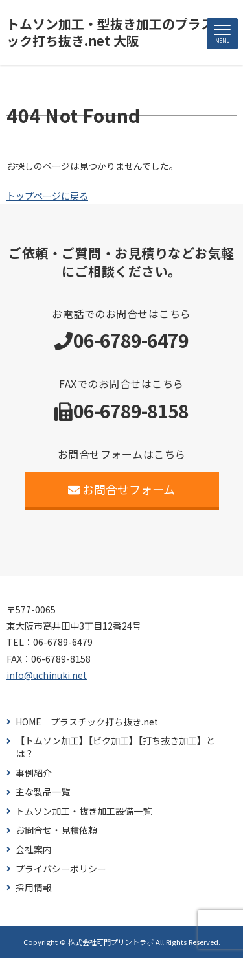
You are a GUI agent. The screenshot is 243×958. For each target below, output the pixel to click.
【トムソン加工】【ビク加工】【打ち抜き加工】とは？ (115, 747)
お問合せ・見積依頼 (56, 830)
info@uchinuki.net (46, 674)
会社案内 (34, 849)
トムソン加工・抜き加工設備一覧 (84, 811)
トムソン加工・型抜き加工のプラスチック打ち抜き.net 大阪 (116, 32)
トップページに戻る (47, 195)
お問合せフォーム (121, 489)
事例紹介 (34, 773)
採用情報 (34, 888)
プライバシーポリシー (61, 869)
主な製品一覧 (43, 792)
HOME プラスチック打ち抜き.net (87, 722)
